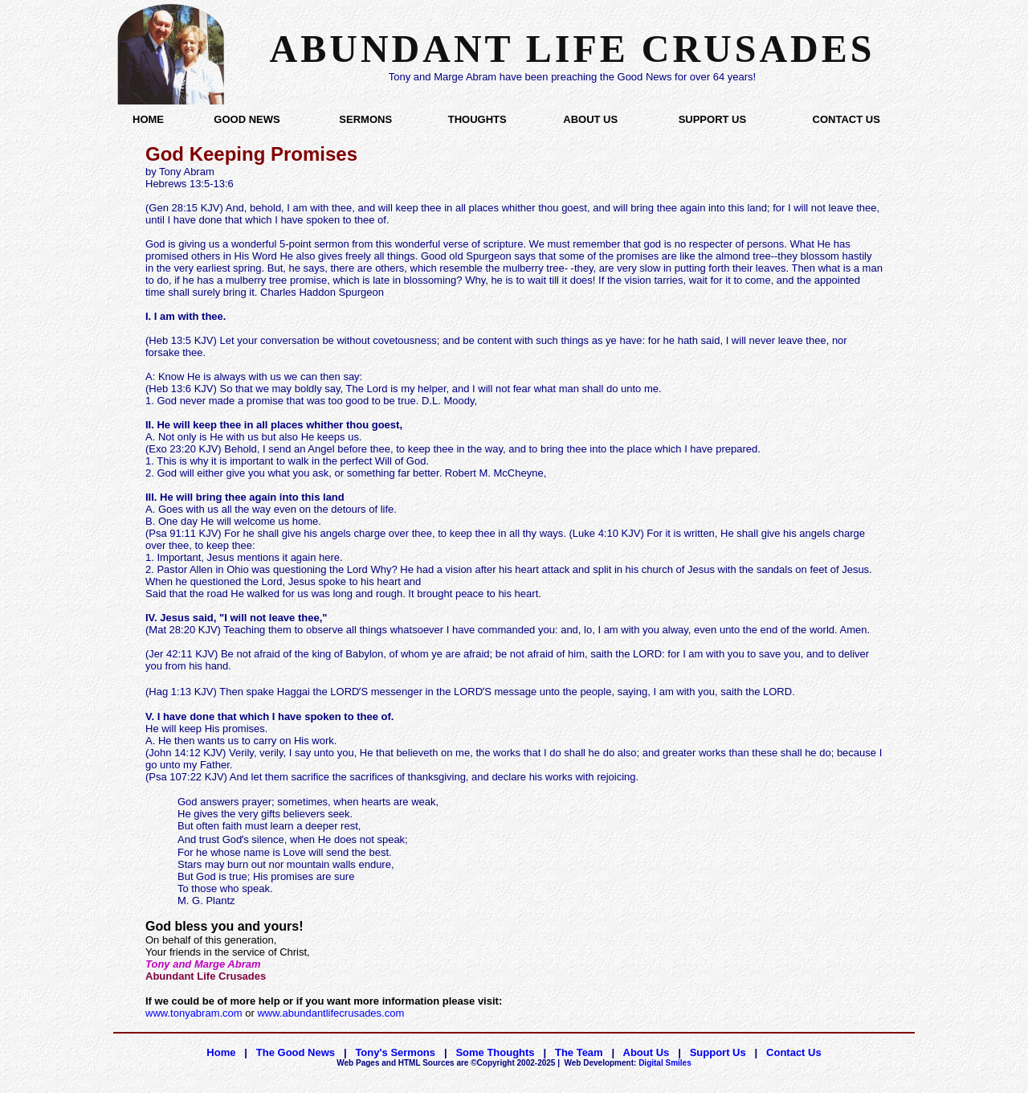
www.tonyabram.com (194, 1013)
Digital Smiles (628, 1062)
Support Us (718, 1052)
